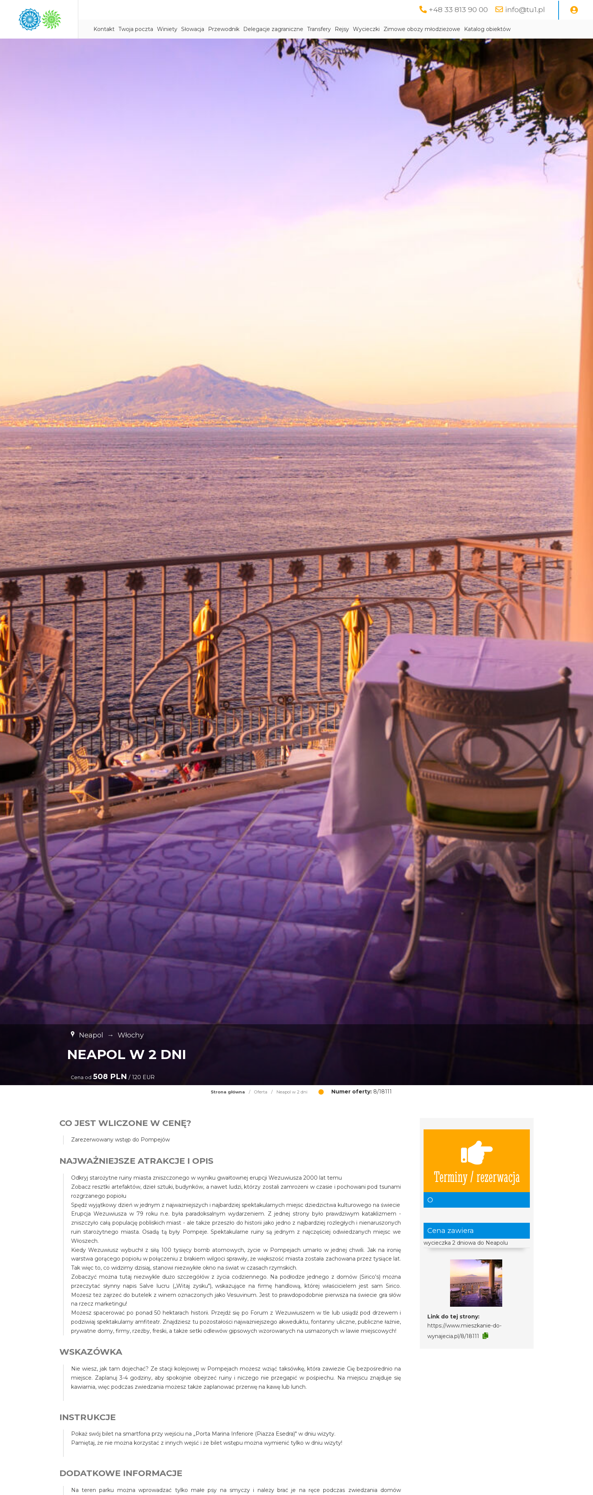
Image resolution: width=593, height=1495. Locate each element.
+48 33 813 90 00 (457, 9)
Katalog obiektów (545, 29)
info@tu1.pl (525, 9)
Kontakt (162, 29)
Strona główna (228, 1092)
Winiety (225, 29)
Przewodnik (282, 29)
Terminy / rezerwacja (477, 1161)
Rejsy (400, 29)
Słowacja (250, 29)
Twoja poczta (194, 29)
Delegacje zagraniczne (331, 29)
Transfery (377, 29)
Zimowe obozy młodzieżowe (480, 29)
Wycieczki (424, 29)
